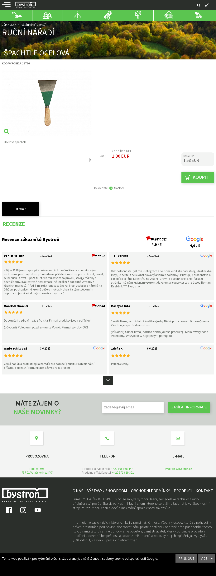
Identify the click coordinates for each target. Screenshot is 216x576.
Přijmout (186, 558)
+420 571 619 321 (123, 472)
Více (204, 558)
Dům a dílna (9, 24)
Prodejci (183, 490)
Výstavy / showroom (107, 490)
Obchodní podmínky (150, 490)
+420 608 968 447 (122, 469)
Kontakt (204, 490)
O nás (78, 490)
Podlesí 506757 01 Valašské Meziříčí (37, 470)
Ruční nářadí (28, 24)
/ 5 (156, 242)
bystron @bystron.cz (178, 469)
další (42, 24)
